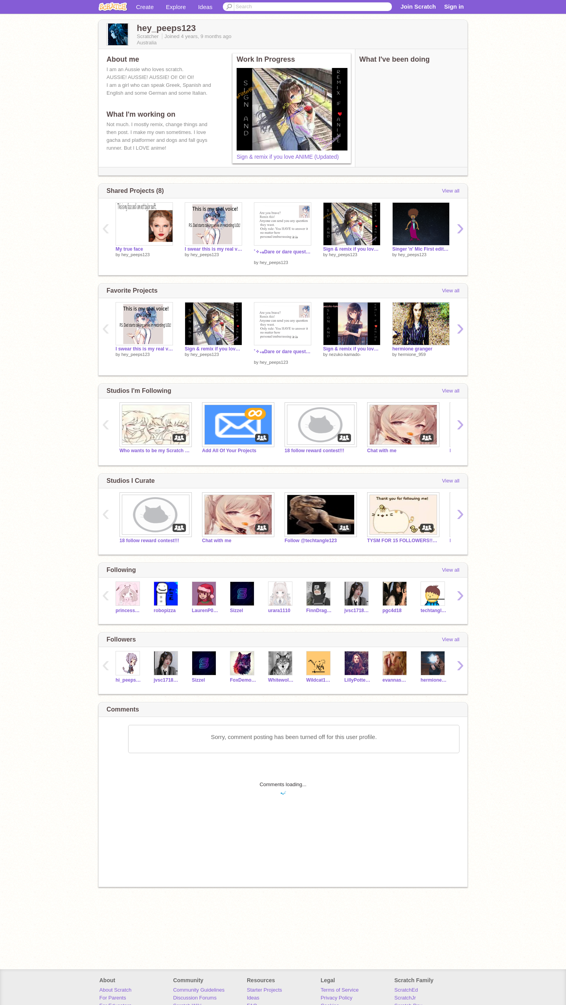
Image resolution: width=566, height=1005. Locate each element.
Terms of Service (340, 990)
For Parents (112, 998)
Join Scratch (418, 6)
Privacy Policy (337, 998)
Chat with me (382, 450)
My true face (129, 249)
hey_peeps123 (135, 254)
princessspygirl (129, 610)
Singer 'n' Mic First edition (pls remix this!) (421, 249)
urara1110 (279, 610)
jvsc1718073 (357, 610)
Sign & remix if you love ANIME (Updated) (288, 157)
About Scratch (115, 990)
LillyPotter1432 (357, 680)
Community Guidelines (198, 990)
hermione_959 (412, 354)
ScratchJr (405, 998)
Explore (176, 7)
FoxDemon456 (243, 680)
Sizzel (236, 610)
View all (450, 191)
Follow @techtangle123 (311, 540)
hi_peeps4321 (129, 680)
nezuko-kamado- (345, 354)
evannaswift (395, 680)
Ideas (205, 7)
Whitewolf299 (281, 680)
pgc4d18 (392, 610)
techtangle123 (434, 610)
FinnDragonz (319, 610)
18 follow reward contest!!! (314, 450)
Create (145, 7)
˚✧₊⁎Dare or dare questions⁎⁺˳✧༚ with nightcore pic (282, 252)
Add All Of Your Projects (229, 450)
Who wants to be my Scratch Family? (154, 450)
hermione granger (412, 349)
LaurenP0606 (205, 610)
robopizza (165, 610)
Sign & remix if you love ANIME (351, 349)
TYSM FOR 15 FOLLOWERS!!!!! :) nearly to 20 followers (402, 540)
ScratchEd (406, 990)
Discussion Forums (195, 998)
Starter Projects (264, 990)
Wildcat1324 (319, 680)
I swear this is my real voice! (213, 249)
